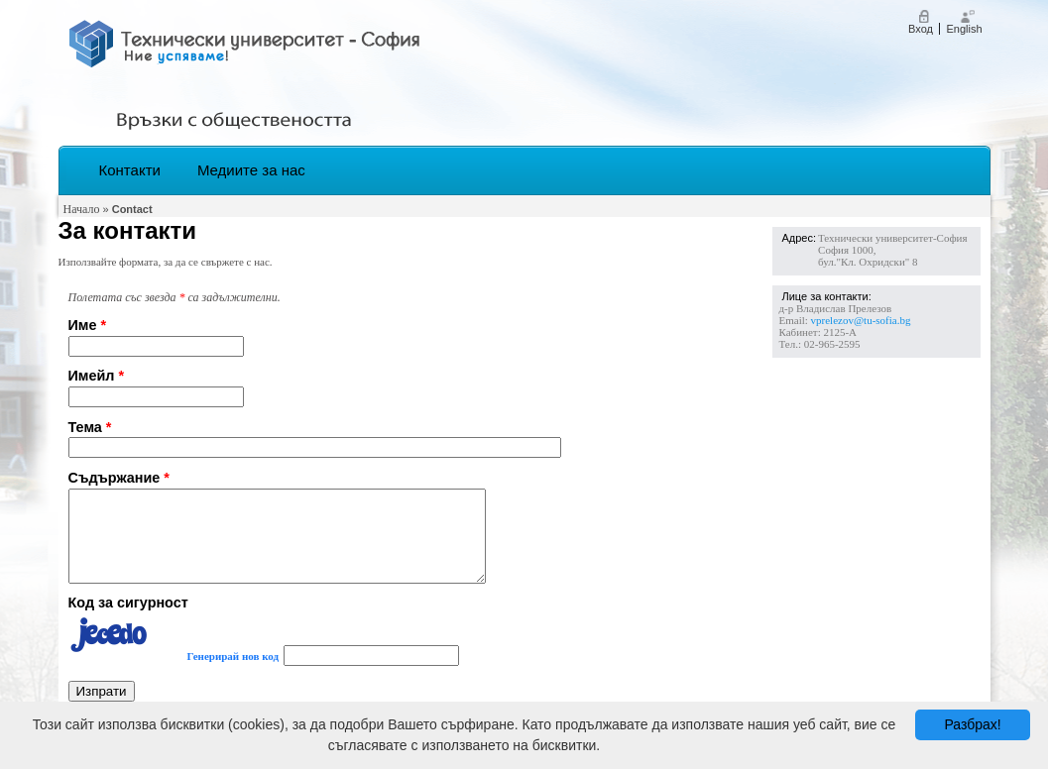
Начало (81, 209)
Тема (90, 427)
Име (87, 325)
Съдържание (119, 478)
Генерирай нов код (233, 674)
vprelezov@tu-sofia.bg (861, 320)
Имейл (96, 376)
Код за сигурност (128, 620)
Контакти (130, 170)
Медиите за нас (251, 170)
